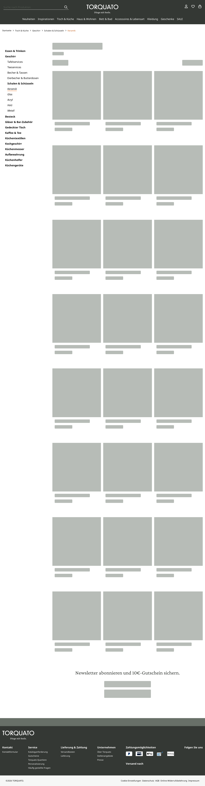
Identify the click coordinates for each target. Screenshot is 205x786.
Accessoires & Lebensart (129, 19)
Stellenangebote (105, 755)
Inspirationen (46, 19)
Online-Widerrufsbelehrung (173, 780)
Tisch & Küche (65, 19)
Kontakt (7, 747)
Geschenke (167, 19)
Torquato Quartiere (37, 759)
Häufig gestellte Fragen (39, 767)
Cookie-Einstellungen (131, 780)
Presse (100, 759)
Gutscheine (33, 755)
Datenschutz (148, 780)
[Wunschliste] (193, 6)
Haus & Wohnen (86, 19)
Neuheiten (28, 19)
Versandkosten (68, 751)
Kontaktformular (10, 751)
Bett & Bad (105, 19)
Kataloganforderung (38, 751)
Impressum (193, 780)
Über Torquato (104, 751)
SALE (180, 19)
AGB (157, 780)
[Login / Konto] (186, 6)
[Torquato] (102, 9)
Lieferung (65, 755)
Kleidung (152, 19)
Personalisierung (36, 763)
